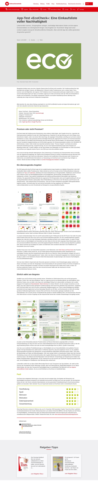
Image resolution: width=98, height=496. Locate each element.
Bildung (42, 4)
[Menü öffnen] (89, 3)
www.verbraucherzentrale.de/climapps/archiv (66, 414)
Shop (52, 4)
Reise (74, 9)
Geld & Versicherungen (14, 9)
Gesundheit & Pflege (56, 9)
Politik (48, 4)
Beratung (35, 4)
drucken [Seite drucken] (33, 40)
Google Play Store (36, 122)
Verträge (82, 9)
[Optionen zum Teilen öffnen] (40, 40)
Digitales (26, 9)
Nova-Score (70, 249)
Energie (66, 9)
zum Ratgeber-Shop (37, 474)
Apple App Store (26, 122)
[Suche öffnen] (83, 4)
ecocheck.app (39, 113)
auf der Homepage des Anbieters (50, 159)
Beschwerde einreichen (74, 4)
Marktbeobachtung (61, 4)
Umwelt (44, 9)
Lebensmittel (35, 9)
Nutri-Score (62, 249)
